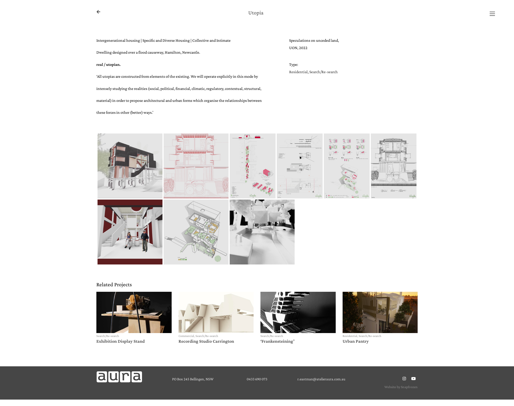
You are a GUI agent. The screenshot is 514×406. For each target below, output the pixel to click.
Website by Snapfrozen (401, 387)
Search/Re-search (323, 72)
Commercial (186, 336)
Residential (298, 72)
